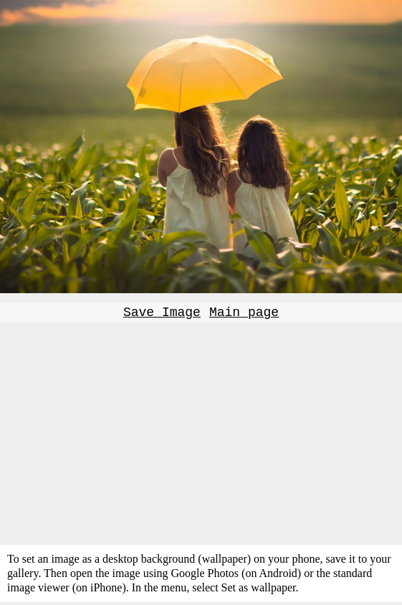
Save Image (162, 314)
